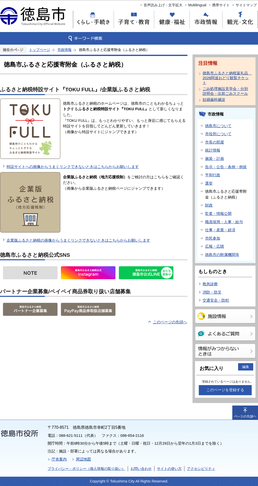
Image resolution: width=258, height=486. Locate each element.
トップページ (39, 50)
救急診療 (210, 284)
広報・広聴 (214, 246)
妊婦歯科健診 (214, 99)
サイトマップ (246, 5)
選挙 (209, 183)
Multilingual (197, 5)
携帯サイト (221, 5)
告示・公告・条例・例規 (226, 167)
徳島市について (218, 126)
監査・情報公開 (218, 213)
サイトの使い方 (169, 469)
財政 (209, 205)
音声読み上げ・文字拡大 (163, 5)
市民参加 (212, 238)
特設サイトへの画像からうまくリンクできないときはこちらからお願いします (73, 166)
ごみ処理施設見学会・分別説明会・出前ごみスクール (225, 91)
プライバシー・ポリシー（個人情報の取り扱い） (86, 469)
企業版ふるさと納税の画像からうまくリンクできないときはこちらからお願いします (78, 240)
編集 (245, 367)
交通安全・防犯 (216, 300)
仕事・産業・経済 (220, 230)
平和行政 (212, 175)
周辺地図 (83, 459)
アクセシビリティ (201, 469)
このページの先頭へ (170, 322)
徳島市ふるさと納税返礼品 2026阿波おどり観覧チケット (226, 78)
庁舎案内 (59, 459)
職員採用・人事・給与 (224, 222)
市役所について (218, 134)
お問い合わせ (141, 469)
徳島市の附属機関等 (222, 254)
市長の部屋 (214, 142)
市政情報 (64, 50)
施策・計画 (214, 158)
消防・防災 (212, 292)
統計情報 (212, 150)
